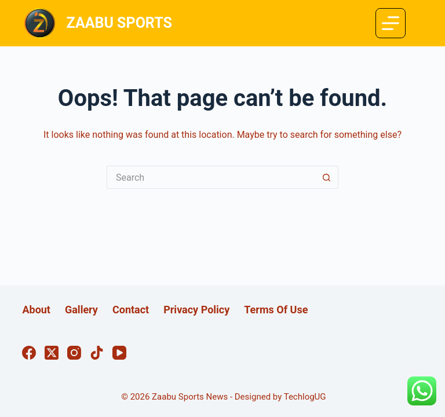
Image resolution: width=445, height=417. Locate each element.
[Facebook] (29, 353)
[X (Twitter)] (52, 353)
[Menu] (390, 23)
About (36, 309)
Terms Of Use (276, 309)
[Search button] (326, 177)
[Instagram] (74, 353)
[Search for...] (211, 177)
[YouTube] (119, 353)
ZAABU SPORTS (119, 22)
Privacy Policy (196, 309)
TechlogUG (305, 397)
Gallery (81, 309)
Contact (130, 309)
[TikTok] (97, 353)
